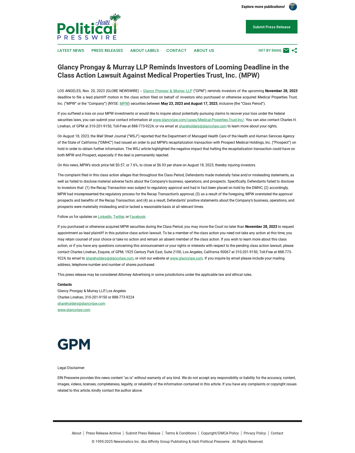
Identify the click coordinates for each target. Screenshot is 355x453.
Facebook (137, 217)
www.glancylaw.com (186, 258)
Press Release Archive (103, 433)
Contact (176, 50)
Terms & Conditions (180, 433)
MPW (124, 103)
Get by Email (273, 50)
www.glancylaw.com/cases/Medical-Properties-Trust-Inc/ (198, 120)
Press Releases (107, 50)
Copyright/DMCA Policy (220, 433)
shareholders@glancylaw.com (203, 126)
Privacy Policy (255, 433)
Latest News (71, 50)
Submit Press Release (143, 433)
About (76, 433)
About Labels (144, 50)
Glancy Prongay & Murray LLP (167, 91)
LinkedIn (105, 217)
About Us (204, 50)
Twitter (118, 217)
